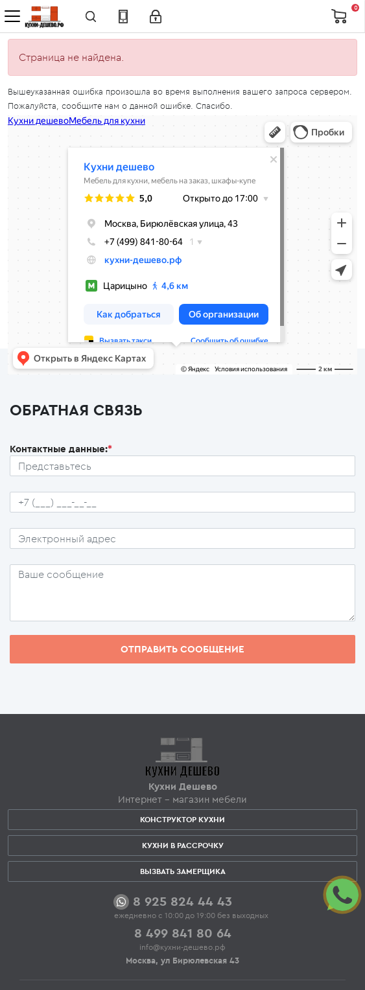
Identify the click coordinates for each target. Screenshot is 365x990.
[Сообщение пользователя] (182, 592)
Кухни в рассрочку (183, 845)
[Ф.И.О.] (182, 465)
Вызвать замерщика (183, 871)
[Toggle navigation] (12, 16)
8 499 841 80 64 (182, 933)
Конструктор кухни (182, 819)
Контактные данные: (61, 449)
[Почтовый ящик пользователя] (182, 538)
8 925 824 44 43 (182, 901)
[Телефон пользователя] (182, 502)
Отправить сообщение (182, 649)
